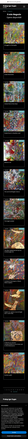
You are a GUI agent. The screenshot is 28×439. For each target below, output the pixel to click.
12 (11, 391)
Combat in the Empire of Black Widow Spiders (12, 281)
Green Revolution (9, 74)
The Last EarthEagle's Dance (12, 192)
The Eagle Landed (9, 221)
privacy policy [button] (4, 411)
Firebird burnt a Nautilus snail (12, 133)
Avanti (15, 391)
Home (4, 11)
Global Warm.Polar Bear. (11, 104)
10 (21, 390)
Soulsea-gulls (8, 375)
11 (23, 390)
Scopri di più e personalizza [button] (14, 436)
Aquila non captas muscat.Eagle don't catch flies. (13, 312)
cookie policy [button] (15, 417)
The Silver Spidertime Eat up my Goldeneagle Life (12, 251)
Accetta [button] (14, 432)
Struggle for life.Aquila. (10, 45)
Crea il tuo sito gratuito (14, 2)
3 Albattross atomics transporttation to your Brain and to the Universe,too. (13, 344)
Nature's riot (7, 162)
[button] (26, 405)
